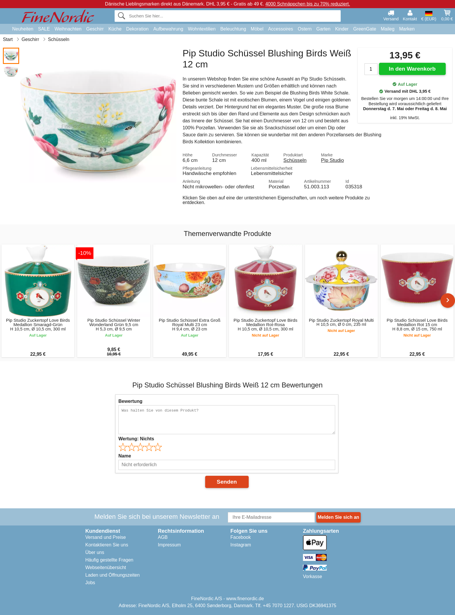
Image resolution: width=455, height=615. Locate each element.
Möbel (257, 28)
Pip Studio (332, 160)
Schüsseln (295, 160)
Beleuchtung (233, 28)
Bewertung (130, 401)
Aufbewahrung (168, 28)
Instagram (240, 544)
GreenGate (364, 28)
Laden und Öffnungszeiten (112, 575)
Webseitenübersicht (105, 567)
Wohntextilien (202, 28)
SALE (44, 28)
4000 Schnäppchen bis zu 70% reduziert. (307, 3)
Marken (406, 28)
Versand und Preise (105, 537)
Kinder (342, 28)
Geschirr (95, 28)
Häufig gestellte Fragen (109, 559)
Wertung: (136, 438)
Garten (323, 28)
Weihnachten (68, 28)
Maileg (387, 28)
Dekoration (137, 28)
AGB (163, 537)
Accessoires (280, 28)
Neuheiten (22, 28)
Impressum (169, 544)
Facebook (240, 537)
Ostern (305, 28)
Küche (114, 28)
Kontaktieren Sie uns (106, 544)
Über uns (94, 552)
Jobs (90, 582)
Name (124, 455)
